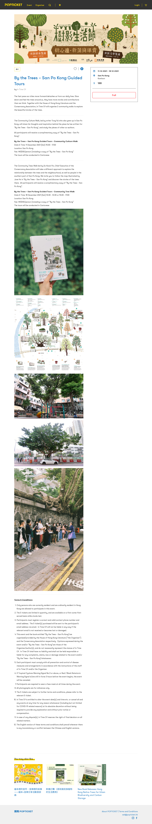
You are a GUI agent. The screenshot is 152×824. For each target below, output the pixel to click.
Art (17, 69)
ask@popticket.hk (130, 814)
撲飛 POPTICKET (23, 811)
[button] (81, 68)
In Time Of (21, 89)
